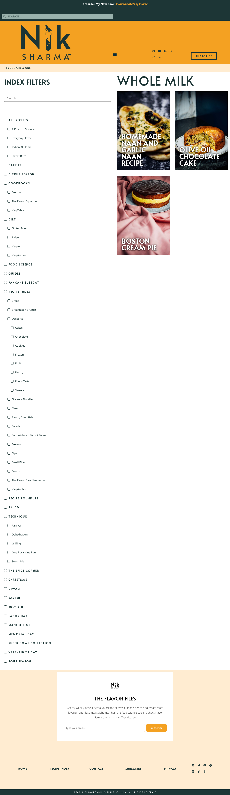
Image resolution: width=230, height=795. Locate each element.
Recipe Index (59, 768)
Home (9, 68)
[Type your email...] (104, 728)
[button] (115, 54)
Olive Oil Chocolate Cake (199, 156)
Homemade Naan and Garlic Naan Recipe (141, 149)
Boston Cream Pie (139, 244)
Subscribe (133, 768)
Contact (96, 768)
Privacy (170, 768)
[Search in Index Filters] (57, 98)
